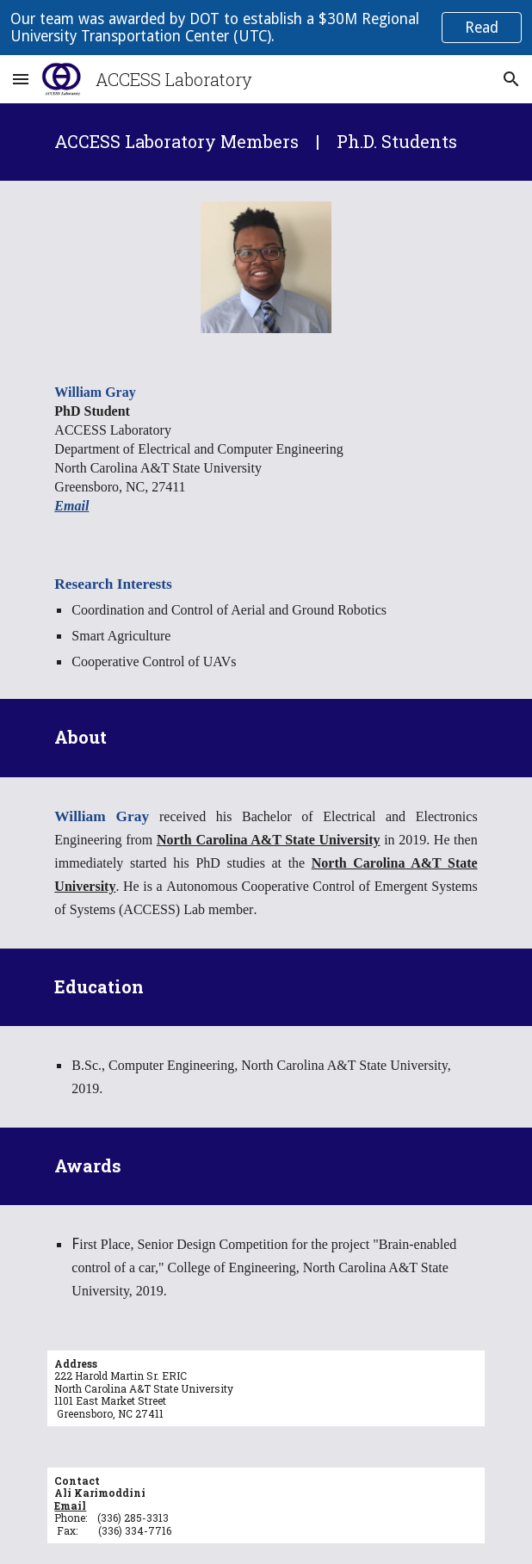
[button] (20, 78)
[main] (265, 142)
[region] (266, 27)
